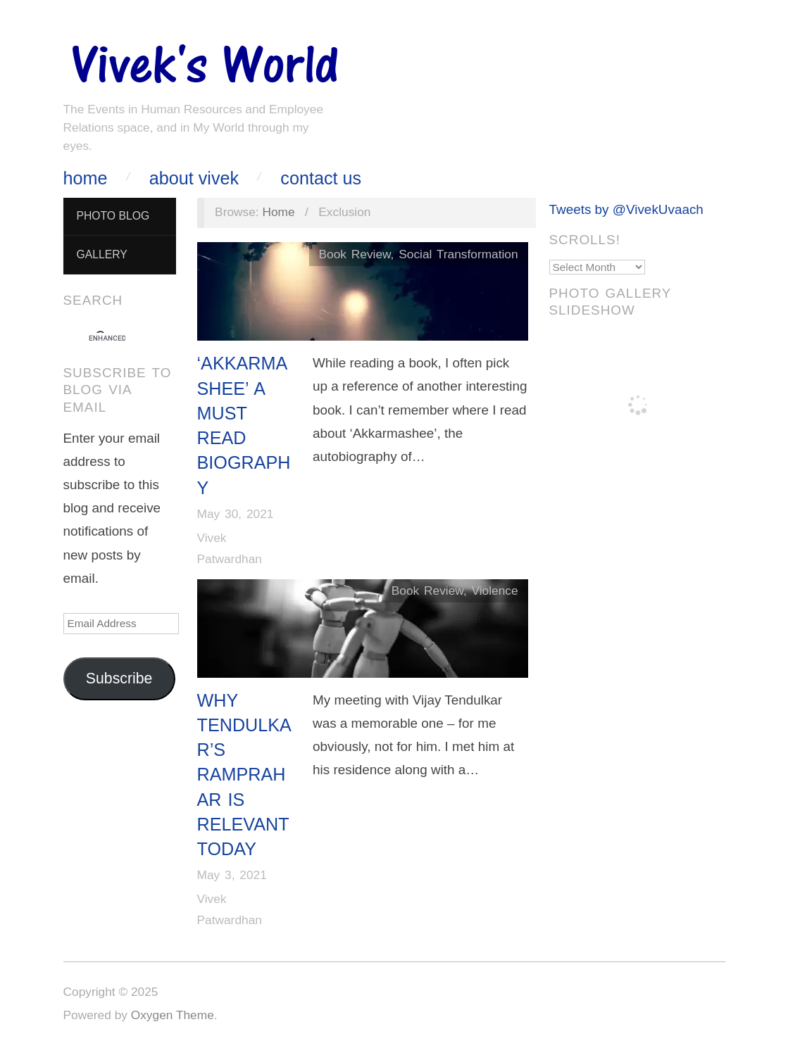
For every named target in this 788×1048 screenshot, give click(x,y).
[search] (107, 338)
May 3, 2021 (232, 875)
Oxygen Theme (172, 1015)
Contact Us (320, 178)
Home (85, 178)
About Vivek (194, 178)
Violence (495, 590)
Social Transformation (458, 254)
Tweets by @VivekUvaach (626, 209)
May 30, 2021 (235, 514)
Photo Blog (112, 216)
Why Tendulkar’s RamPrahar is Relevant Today (244, 774)
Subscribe (119, 678)
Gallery (101, 254)
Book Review (354, 254)
